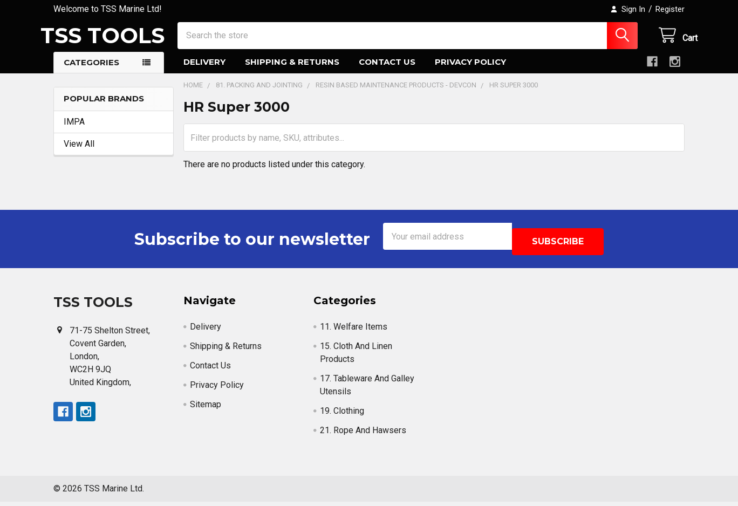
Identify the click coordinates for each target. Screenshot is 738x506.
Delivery (204, 71)
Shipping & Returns (292, 71)
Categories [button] (91, 72)
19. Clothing (342, 415)
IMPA (74, 131)
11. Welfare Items (353, 331)
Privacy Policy (470, 71)
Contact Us (387, 71)
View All (79, 153)
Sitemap (205, 409)
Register (670, 9)
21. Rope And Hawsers (363, 434)
